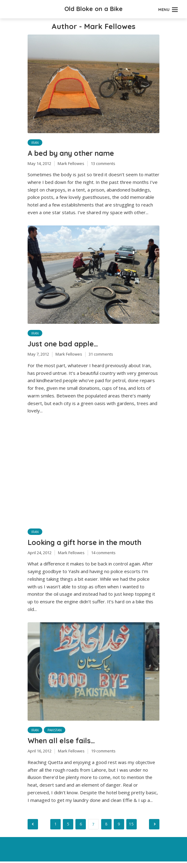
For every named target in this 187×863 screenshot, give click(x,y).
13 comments (103, 163)
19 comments (103, 752)
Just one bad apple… (65, 344)
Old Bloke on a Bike (93, 9)
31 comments (101, 355)
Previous (33, 826)
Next (154, 826)
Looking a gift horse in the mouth (88, 543)
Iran (35, 143)
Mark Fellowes (71, 163)
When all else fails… (63, 742)
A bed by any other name (74, 153)
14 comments (103, 554)
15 (132, 825)
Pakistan (55, 731)
